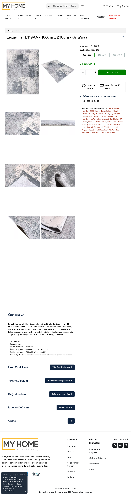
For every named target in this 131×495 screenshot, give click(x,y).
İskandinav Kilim (104, 124)
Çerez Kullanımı (8, 484)
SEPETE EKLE (112, 72)
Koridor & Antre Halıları (97, 122)
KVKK (92, 469)
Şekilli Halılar (92, 124)
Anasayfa (11, 31)
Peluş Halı (89, 127)
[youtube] (120, 445)
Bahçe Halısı (112, 122)
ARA (82, 6)
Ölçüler (48, 16)
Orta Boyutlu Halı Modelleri (98, 114)
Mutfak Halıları (95, 119)
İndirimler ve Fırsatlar (114, 17)
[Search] (62, 6)
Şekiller (59, 16)
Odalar (38, 16)
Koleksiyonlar (24, 16)
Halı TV (70, 451)
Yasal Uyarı (94, 463)
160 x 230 (87, 55)
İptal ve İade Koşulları (94, 451)
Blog (69, 457)
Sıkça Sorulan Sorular (73, 464)
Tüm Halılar (8, 17)
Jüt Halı (115, 127)
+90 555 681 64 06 (91, 101)
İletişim (70, 477)
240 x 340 (102, 55)
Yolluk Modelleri (84, 17)
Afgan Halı (86, 130)
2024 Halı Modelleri (99, 130)
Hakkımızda (72, 446)
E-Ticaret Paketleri (60, 492)
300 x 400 (117, 55)
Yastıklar (101, 17)
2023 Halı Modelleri (97, 111)
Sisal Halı (107, 127)
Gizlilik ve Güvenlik (97, 458)
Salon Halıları (111, 111)
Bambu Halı (98, 127)
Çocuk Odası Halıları (110, 119)
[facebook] (114, 445)
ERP (69, 492)
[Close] (25, 491)
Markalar (71, 471)
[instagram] (126, 445)
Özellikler (71, 16)
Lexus (21, 31)
